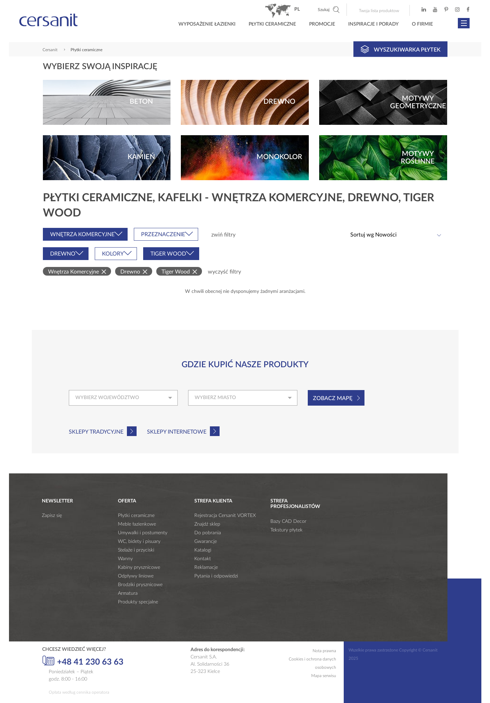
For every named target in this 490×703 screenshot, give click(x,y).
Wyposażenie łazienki (206, 24)
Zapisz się (52, 515)
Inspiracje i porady (373, 24)
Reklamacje (206, 567)
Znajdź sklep (207, 524)
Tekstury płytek (286, 530)
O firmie (422, 24)
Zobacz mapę (332, 398)
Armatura (128, 593)
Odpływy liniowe (136, 576)
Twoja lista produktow (379, 11)
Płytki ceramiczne (272, 24)
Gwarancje (205, 541)
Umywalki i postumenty (142, 532)
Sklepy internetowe (176, 432)
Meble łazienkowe (137, 524)
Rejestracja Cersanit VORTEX (225, 515)
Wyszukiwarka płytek (401, 49)
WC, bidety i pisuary (139, 541)
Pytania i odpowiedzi (216, 576)
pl (297, 9)
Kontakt (202, 558)
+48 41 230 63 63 (82, 661)
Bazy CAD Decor (288, 521)
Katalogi (202, 550)
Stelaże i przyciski (136, 550)
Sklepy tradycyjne (96, 432)
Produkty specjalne (138, 602)
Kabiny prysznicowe (139, 567)
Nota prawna (324, 651)
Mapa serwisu (323, 676)
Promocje (322, 24)
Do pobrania (207, 532)
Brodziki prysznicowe (140, 584)
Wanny (125, 558)
